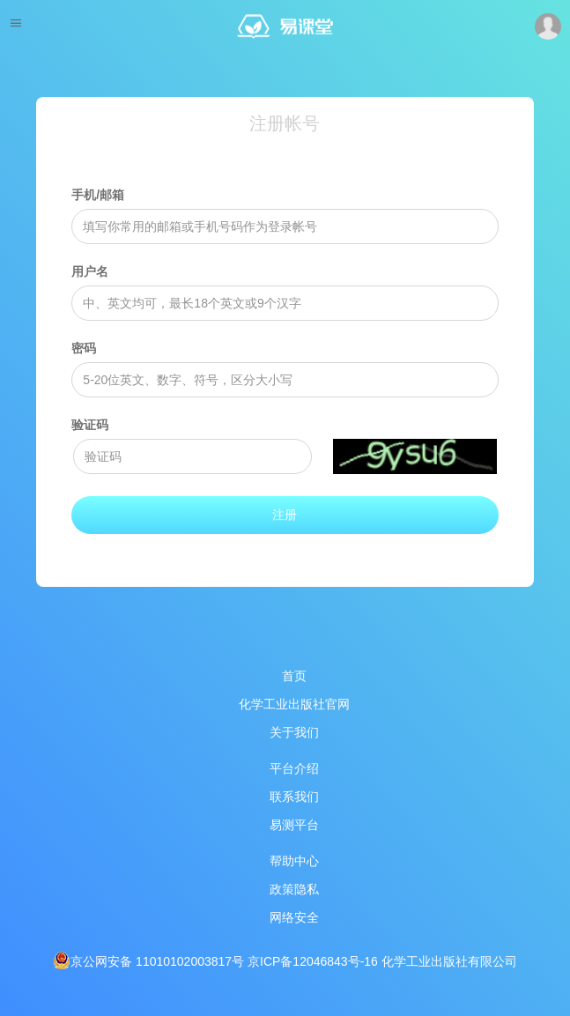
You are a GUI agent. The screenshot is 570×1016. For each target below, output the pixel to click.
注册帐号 (284, 123)
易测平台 (294, 825)
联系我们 (294, 797)
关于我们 (294, 732)
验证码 (89, 425)
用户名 (89, 271)
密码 (83, 348)
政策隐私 (294, 889)
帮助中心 (294, 861)
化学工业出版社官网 (294, 704)
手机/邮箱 (97, 195)
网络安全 (294, 917)
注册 (284, 515)
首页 (294, 676)
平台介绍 (294, 768)
